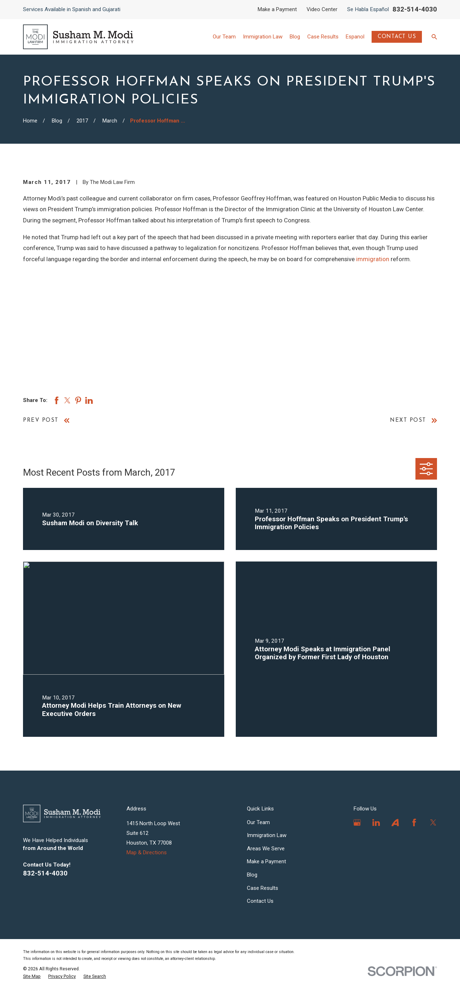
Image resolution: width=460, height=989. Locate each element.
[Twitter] (433, 822)
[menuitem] (32, 976)
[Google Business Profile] (357, 822)
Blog (252, 875)
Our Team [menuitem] (224, 36)
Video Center (322, 9)
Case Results (262, 888)
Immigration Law (266, 835)
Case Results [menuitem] (323, 36)
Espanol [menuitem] (355, 36)
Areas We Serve (266, 848)
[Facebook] (414, 822)
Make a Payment (277, 9)
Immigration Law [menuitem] (262, 36)
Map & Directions (146, 852)
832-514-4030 (414, 9)
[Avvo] (395, 822)
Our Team (258, 822)
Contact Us (397, 37)
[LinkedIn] (376, 822)
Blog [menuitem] (295, 36)
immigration (372, 259)
